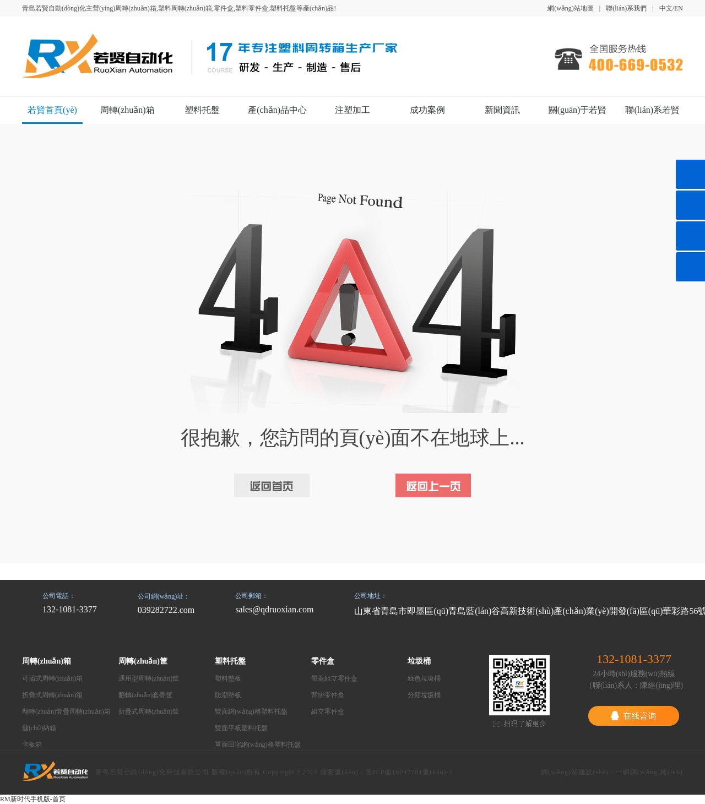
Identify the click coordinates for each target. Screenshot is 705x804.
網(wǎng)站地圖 (570, 8)
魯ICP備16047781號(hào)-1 (409, 772)
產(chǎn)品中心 (277, 110)
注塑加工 (352, 110)
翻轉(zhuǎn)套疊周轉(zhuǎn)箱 (66, 711)
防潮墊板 (228, 695)
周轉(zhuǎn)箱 (127, 110)
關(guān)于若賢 (578, 110)
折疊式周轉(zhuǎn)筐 (148, 711)
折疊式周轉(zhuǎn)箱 (52, 695)
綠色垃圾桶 (424, 678)
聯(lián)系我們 (626, 8)
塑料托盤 (202, 110)
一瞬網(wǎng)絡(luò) (649, 772)
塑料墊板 (228, 678)
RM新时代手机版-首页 (33, 799)
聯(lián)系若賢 (652, 110)
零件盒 (322, 661)
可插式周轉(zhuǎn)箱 (52, 678)
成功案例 (427, 110)
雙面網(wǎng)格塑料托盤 (251, 711)
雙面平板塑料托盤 (241, 728)
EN (678, 8)
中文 (666, 8)
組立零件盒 (327, 711)
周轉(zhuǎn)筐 (142, 661)
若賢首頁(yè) (52, 110)
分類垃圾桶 (424, 695)
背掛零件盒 (327, 695)
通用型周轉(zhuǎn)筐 (148, 678)
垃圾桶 (419, 661)
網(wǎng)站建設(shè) (575, 772)
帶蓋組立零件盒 (334, 678)
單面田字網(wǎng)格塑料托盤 (258, 744)
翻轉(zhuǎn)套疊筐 (145, 695)
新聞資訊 (502, 110)
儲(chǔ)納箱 (39, 728)
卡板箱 (32, 744)
